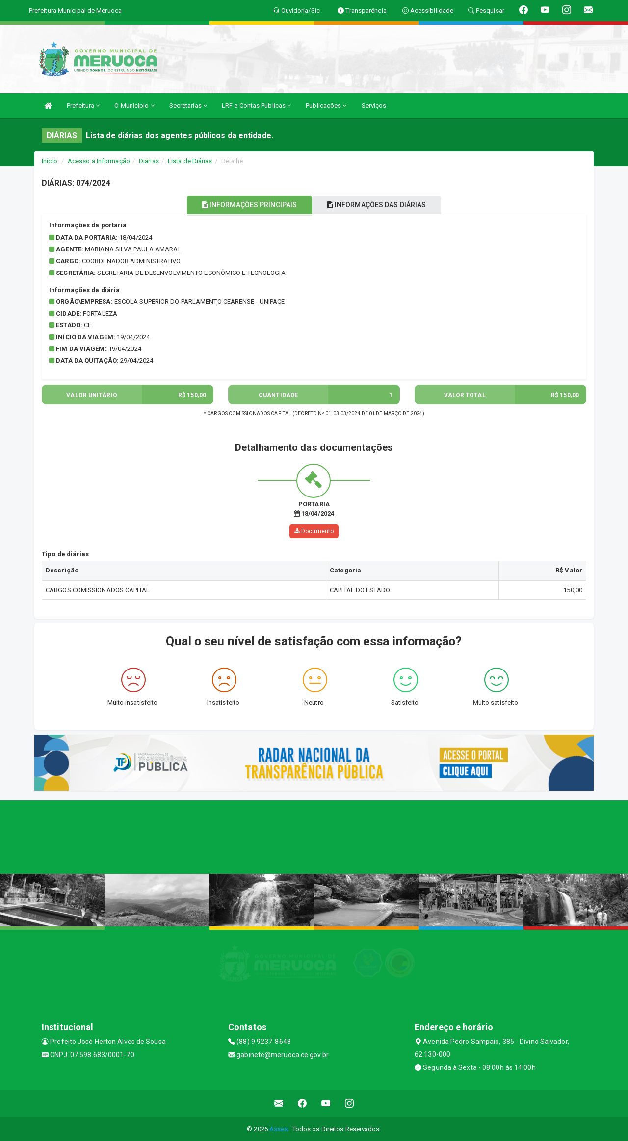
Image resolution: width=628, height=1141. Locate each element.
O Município (134, 105)
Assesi (279, 1128)
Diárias (149, 161)
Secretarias (188, 105)
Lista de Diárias (190, 161)
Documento (314, 531)
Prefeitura (83, 105)
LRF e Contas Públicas (256, 105)
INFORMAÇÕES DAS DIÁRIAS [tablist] (382, 205)
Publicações (326, 105)
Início (49, 161)
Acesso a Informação (99, 161)
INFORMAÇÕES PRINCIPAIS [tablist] (244, 205)
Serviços (374, 105)
